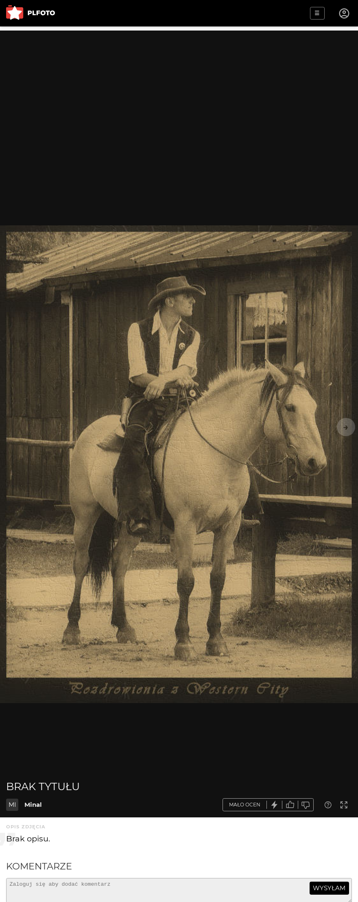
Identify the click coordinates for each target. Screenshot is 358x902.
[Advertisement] (179, 87)
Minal (33, 804)
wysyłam (329, 888)
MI (12, 804)
